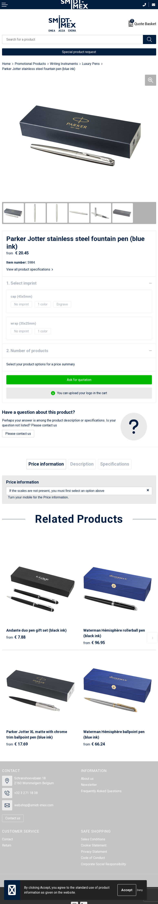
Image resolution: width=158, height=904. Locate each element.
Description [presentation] (82, 464)
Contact (7, 839)
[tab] (46, 464)
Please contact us (18, 434)
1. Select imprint (21, 283)
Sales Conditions (93, 839)
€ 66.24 (94, 744)
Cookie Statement (93, 845)
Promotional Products (30, 64)
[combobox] (72, 39)
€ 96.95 (94, 642)
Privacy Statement (94, 852)
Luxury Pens (91, 64)
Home (6, 64)
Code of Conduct (93, 858)
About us (87, 779)
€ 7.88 (15, 637)
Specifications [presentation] (114, 464)
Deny (140, 890)
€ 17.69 (17, 744)
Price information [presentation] (46, 464)
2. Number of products (27, 350)
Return (6, 845)
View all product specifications (29, 269)
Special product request (79, 52)
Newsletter (89, 785)
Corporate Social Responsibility (103, 864)
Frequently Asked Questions (101, 791)
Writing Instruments (64, 64)
